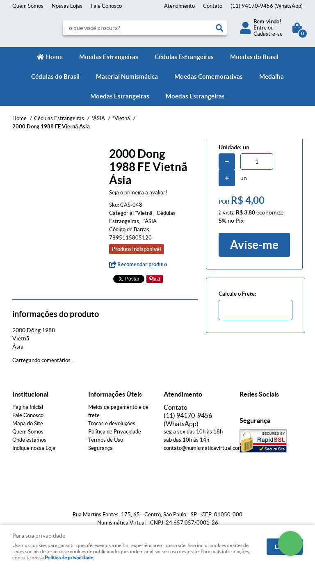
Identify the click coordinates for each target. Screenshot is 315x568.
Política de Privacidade (114, 432)
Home (54, 56)
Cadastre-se (268, 34)
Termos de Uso (105, 440)
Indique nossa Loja (33, 448)
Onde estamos (29, 440)
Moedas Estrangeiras (108, 56)
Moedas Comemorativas (208, 76)
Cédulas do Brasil (55, 76)
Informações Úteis (115, 394)
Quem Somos (27, 6)
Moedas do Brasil (254, 56)
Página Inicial (27, 407)
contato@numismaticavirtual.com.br (206, 448)
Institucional (30, 394)
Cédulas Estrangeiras (184, 56)
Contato (212, 6)
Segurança (100, 448)
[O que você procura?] (219, 28)
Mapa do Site (27, 423)
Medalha (271, 76)
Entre (260, 28)
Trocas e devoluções (111, 423)
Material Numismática (127, 76)
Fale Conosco (106, 6)
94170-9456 (267, 6)
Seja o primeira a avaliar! (138, 192)
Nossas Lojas (67, 6)
